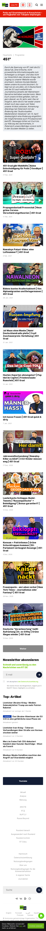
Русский (18, 913)
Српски (30, 915)
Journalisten (23, 879)
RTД (23, 811)
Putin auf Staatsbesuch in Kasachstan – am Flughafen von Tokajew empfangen (22, 14)
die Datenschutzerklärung (28, 682)
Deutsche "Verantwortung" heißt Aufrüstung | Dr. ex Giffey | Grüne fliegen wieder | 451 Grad (21, 632)
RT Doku (23, 842)
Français (20, 915)
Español (37, 913)
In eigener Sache (23, 875)
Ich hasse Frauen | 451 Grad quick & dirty (22, 418)
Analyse (23, 796)
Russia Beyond (23, 818)
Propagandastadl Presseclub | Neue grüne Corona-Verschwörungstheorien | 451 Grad (22, 210)
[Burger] (41, 5)
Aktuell (23, 792)
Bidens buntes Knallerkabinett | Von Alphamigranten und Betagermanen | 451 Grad (23, 291)
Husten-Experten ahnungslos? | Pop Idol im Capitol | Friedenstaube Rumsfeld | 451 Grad (22, 378)
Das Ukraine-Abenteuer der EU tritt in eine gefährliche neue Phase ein (23, 717)
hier (20, 926)
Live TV (14, 5)
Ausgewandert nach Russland (23, 834)
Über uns (23, 865)
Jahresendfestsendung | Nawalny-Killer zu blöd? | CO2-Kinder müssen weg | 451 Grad (22, 459)
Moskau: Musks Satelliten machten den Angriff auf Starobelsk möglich (22, 756)
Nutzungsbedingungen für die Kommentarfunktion (23, 870)
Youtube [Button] (23, 781)
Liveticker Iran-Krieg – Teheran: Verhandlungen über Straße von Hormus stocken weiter (22, 730)
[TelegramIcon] (16, 899)
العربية (28, 913)
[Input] (23, 674)
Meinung (23, 800)
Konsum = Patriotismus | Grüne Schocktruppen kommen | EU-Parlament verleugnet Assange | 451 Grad (22, 546)
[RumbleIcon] (25, 899)
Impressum (23, 854)
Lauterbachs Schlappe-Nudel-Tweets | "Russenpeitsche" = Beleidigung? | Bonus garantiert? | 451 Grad (21, 502)
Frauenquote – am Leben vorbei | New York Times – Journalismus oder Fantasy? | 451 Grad (23, 590)
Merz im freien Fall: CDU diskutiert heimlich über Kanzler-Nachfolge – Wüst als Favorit (22, 744)
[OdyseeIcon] (30, 899)
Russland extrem (23, 838)
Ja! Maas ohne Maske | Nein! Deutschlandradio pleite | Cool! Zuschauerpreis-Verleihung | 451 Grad (21, 334)
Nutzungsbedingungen (23, 861)
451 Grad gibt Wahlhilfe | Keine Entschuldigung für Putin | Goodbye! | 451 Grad (23, 168)
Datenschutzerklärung (23, 858)
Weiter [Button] (23, 648)
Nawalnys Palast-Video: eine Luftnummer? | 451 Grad (18, 250)
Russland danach (23, 830)
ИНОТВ (23, 807)
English (8, 913)
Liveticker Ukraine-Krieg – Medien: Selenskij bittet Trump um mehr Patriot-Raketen (22, 705)
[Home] (5, 5)
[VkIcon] (21, 899)
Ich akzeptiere (22, 682)
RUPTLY (23, 814)
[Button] (39, 675)
